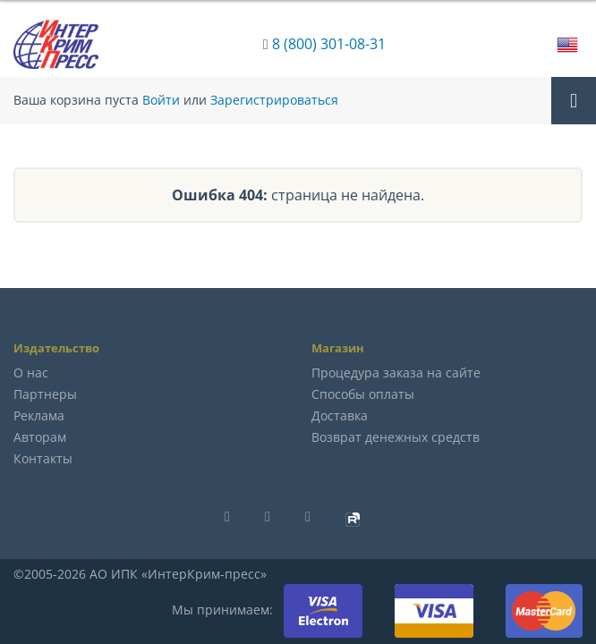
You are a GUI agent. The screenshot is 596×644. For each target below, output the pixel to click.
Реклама (38, 415)
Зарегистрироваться (274, 100)
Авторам (39, 436)
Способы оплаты (362, 394)
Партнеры (45, 394)
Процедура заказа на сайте (396, 372)
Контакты (42, 458)
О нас (30, 372)
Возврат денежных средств (395, 436)
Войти (161, 100)
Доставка (339, 415)
